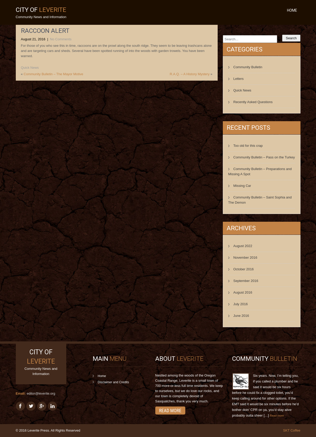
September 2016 (245, 281)
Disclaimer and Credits (113, 382)
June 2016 (241, 316)
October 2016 (243, 269)
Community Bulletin (247, 67)
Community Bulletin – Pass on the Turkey (264, 157)
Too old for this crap (248, 146)
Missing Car (242, 186)
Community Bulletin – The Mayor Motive (53, 74)
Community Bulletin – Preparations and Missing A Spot (260, 171)
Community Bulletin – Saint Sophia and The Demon (260, 199)
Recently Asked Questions (253, 102)
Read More (170, 410)
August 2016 (242, 292)
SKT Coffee (291, 430)
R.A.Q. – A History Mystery (190, 74)
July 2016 (240, 304)
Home (292, 10)
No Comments (60, 39)
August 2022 (242, 246)
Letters (238, 79)
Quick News (30, 68)
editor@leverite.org (41, 393)
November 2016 (245, 257)
